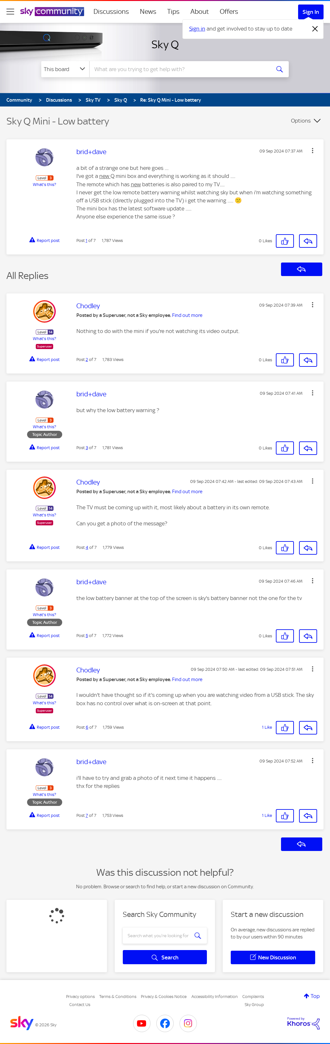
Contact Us (79, 1004)
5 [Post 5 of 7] (87, 635)
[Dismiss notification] (315, 29)
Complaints (253, 996)
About (199, 11)
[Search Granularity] (65, 69)
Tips (173, 11)
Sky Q (165, 44)
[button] (312, 150)
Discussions (111, 11)
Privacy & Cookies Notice (164, 996)
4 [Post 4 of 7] (87, 547)
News (148, 11)
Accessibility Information (214, 996)
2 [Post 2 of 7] (87, 359)
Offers (229, 11)
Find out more (187, 315)
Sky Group (254, 1004)
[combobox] (179, 69)
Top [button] (315, 996)
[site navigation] (10, 11)
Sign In (311, 12)
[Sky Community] (52, 11)
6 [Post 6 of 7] (87, 727)
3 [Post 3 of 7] (87, 447)
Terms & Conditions (117, 996)
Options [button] (301, 120)
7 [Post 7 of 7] (87, 815)
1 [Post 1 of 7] (86, 240)
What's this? (44, 184)
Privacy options (80, 996)
